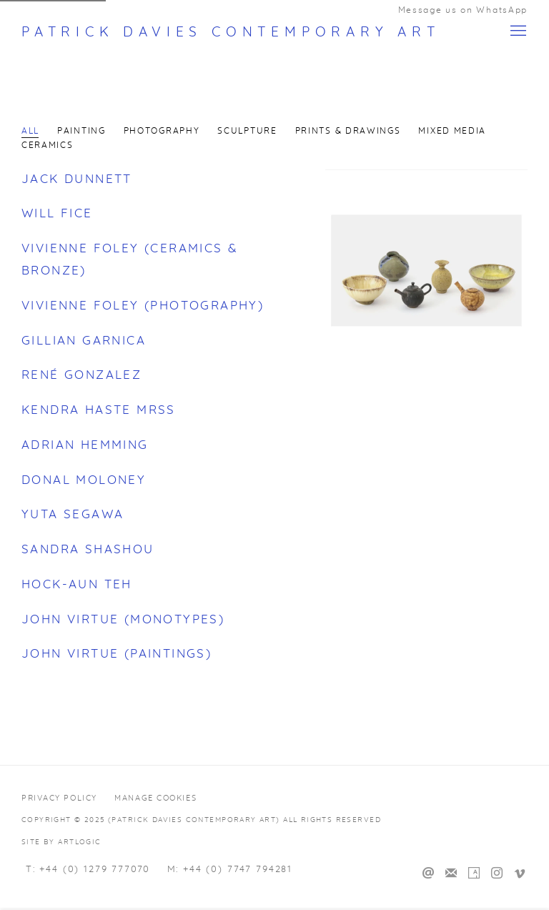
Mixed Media (452, 131)
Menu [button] (517, 31)
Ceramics (47, 145)
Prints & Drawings (348, 131)
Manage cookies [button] (155, 798)
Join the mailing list (451, 874)
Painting (81, 131)
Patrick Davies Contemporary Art (230, 32)
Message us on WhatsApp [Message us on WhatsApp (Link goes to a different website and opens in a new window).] (463, 10)
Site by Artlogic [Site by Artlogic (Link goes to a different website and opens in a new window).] (61, 842)
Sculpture (247, 131)
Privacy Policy (59, 798)
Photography (162, 131)
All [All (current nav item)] (30, 131)
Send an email (428, 874)
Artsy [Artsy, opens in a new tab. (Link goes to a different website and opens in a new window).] (474, 874)
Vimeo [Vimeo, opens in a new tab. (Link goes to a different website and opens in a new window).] (520, 874)
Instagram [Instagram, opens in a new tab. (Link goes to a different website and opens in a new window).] (497, 874)
